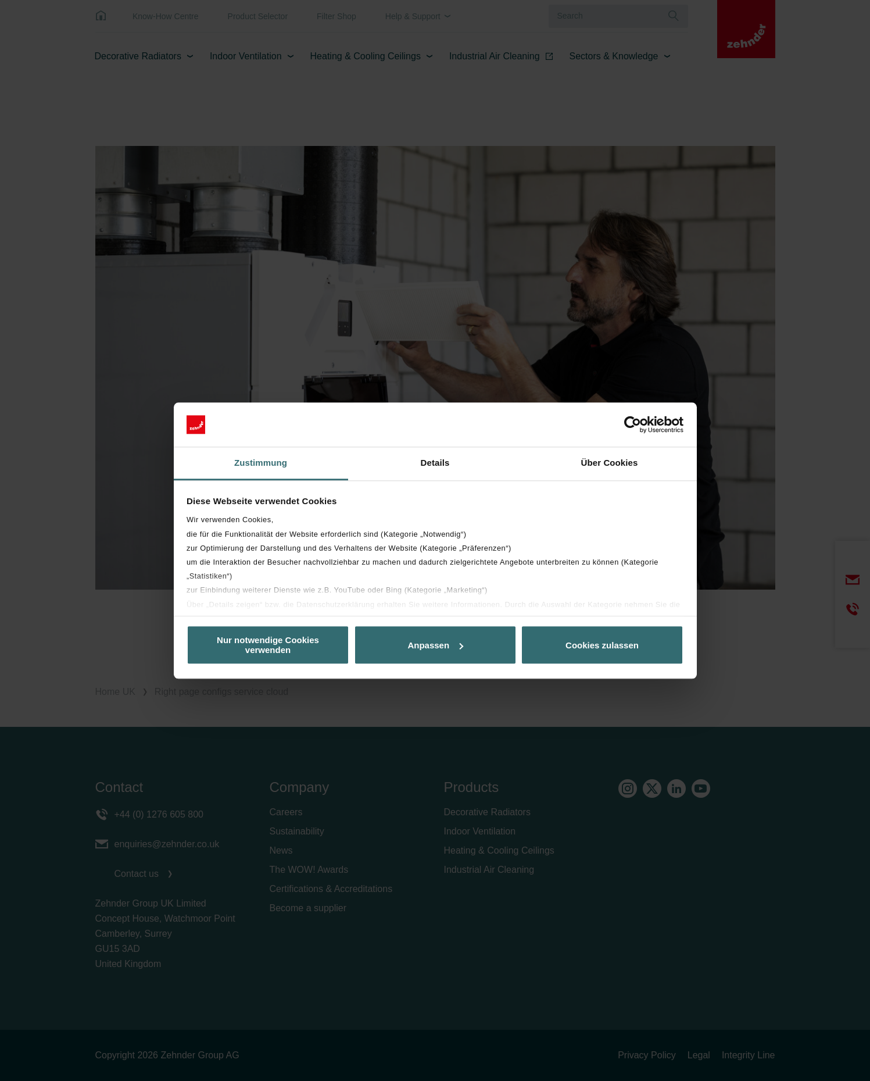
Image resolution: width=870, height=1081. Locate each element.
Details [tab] (435, 463)
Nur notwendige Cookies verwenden (268, 645)
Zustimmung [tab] (260, 463)
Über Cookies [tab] (609, 463)
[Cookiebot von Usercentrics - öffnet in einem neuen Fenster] (632, 424)
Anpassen (435, 645)
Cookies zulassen (602, 645)
